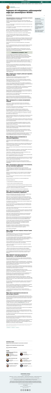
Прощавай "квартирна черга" (39, 19)
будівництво (13, 327)
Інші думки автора (37, 18)
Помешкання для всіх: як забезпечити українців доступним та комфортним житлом (39, 23)
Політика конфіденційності (20, 376)
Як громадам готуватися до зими (11, 358)
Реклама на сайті (11, 376)
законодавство (8, 327)
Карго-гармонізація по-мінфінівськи (11, 347)
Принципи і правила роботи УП (38, 376)
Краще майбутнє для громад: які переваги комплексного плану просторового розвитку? (39, 27)
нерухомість (17, 327)
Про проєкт (15, 376)
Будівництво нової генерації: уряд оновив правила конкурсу (15, 345)
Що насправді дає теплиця (24, 358)
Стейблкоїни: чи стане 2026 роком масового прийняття (11, 352)
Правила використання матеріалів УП (29, 376)
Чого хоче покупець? (23, 352)
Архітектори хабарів (38, 21)
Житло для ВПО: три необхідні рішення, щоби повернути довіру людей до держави (39, 31)
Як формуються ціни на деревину (25, 363)
